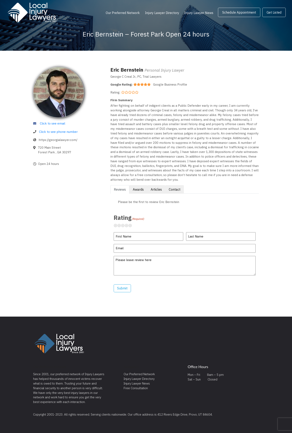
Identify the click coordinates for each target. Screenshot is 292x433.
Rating (129, 217)
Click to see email (52, 123)
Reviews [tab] (120, 189)
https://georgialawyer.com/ (58, 140)
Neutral (124, 225)
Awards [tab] (138, 189)
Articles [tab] (156, 189)
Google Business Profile (170, 84)
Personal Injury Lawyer (164, 70)
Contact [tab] (174, 189)
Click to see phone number (58, 132)
